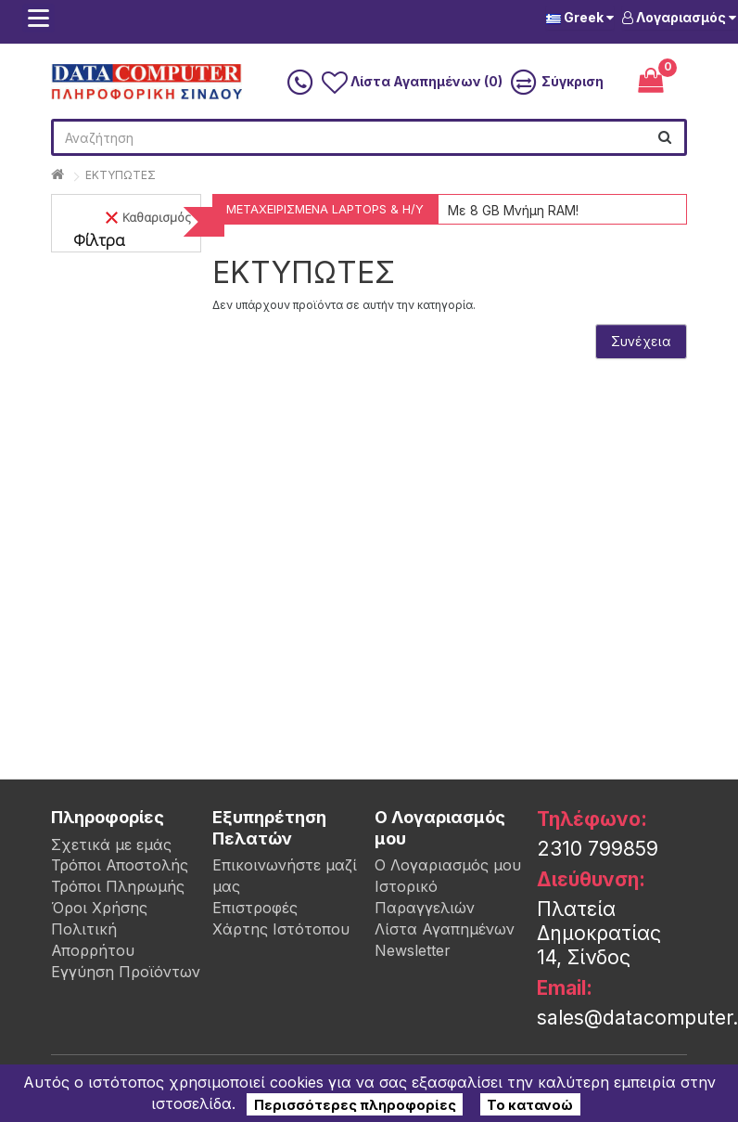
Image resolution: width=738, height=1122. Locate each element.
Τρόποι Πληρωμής (117, 886)
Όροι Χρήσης (99, 907)
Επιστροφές (255, 907)
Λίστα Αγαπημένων (445, 929)
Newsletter (413, 950)
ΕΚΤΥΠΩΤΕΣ (120, 175)
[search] (664, 137)
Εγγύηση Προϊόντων (125, 971)
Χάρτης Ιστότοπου (281, 929)
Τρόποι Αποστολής (119, 865)
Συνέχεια (641, 341)
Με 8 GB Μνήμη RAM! (513, 210)
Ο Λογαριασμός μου (448, 865)
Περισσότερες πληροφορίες (355, 1104)
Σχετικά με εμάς (111, 844)
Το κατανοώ (530, 1104)
